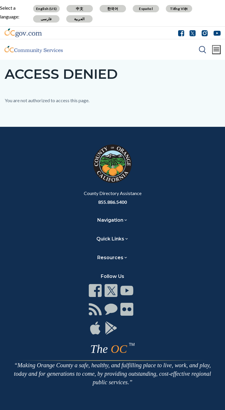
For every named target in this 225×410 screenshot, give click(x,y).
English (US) (46, 8)
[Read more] (23, 32)
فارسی (46, 19)
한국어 (112, 8)
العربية (79, 19)
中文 (79, 8)
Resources (110, 257)
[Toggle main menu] (216, 49)
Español (146, 8)
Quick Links (110, 239)
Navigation (110, 220)
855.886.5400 (112, 202)
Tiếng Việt (179, 8)
